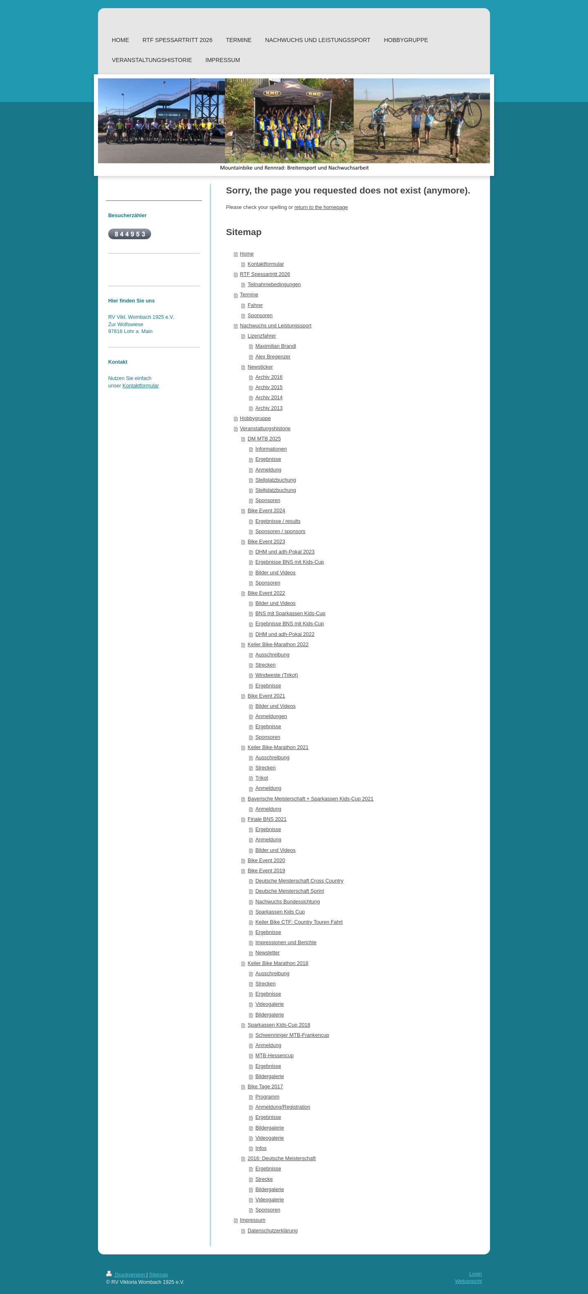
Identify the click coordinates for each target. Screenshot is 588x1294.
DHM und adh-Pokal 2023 (284, 552)
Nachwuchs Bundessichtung (287, 902)
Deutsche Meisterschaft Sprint (289, 891)
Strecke (264, 1179)
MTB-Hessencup (274, 1055)
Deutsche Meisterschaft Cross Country (299, 881)
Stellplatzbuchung (275, 480)
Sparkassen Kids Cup (280, 912)
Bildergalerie (269, 1015)
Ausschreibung (272, 655)
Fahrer (255, 305)
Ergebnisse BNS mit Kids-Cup (289, 562)
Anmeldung (268, 470)
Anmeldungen (271, 716)
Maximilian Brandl (275, 346)
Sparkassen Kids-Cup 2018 (279, 1025)
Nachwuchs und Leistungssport (276, 326)
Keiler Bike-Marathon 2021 (278, 747)
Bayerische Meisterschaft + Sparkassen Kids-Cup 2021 (311, 799)
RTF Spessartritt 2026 (265, 274)
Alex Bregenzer (272, 357)
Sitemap (158, 1275)
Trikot (261, 778)
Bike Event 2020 (266, 860)
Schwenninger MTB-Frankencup (292, 1035)
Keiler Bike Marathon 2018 (278, 963)
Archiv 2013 (269, 408)
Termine (249, 295)
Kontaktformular (266, 264)
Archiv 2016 (269, 377)
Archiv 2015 (269, 387)
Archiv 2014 (269, 397)
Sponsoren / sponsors (280, 531)
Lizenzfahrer (262, 336)
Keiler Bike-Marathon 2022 (278, 644)
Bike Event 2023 (266, 542)
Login (475, 1274)
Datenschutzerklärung (273, 1231)
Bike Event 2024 (266, 511)
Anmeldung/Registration (282, 1107)
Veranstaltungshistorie (265, 428)
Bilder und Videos (275, 573)
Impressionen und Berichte (285, 942)
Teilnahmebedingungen (274, 284)
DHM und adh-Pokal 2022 (284, 634)
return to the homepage (321, 207)
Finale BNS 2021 (267, 819)
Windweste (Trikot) (276, 675)
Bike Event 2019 (266, 871)
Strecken (265, 665)
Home (247, 254)
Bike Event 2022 (266, 593)
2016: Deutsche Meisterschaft (282, 1158)
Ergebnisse (268, 459)
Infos (260, 1148)
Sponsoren (260, 315)
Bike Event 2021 (266, 696)
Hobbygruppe (255, 418)
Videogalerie (269, 1004)
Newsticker (260, 367)
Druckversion (126, 1275)
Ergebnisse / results (278, 521)
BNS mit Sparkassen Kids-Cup (290, 613)
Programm (267, 1097)
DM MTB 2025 (264, 439)
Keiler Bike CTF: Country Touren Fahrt (299, 922)
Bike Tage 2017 (265, 1086)
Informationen (271, 449)
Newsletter (267, 953)
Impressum (252, 1220)
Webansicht (468, 1281)
